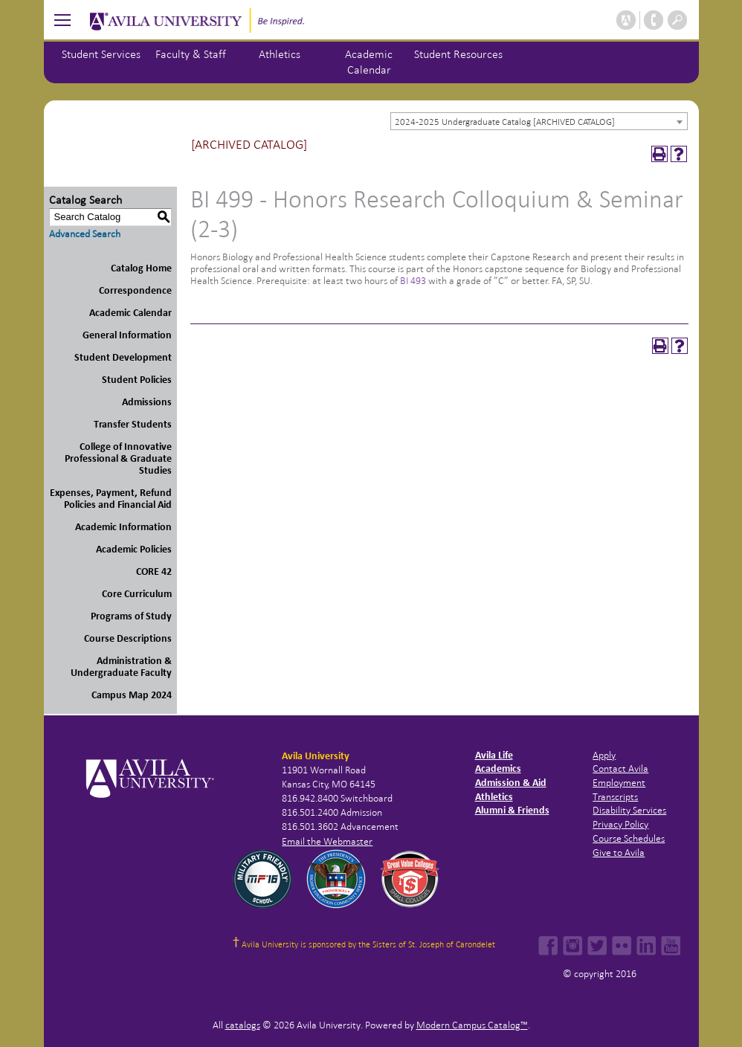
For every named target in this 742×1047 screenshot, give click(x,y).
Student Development (123, 357)
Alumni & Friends (512, 810)
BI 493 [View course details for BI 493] (413, 280)
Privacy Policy (620, 824)
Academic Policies (134, 549)
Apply (604, 755)
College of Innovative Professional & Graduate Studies (118, 458)
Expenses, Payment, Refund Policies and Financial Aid (111, 498)
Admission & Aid (510, 782)
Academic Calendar (130, 312)
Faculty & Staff (190, 54)
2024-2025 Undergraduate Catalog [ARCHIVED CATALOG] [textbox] (505, 122)
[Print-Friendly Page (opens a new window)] (659, 154)
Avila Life (494, 755)
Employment (619, 782)
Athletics (279, 54)
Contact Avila (620, 768)
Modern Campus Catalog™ (472, 1025)
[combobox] (539, 121)
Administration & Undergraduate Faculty (121, 666)
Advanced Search (84, 233)
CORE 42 (154, 571)
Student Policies (137, 379)
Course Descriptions (128, 638)
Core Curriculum (137, 593)
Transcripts (615, 796)
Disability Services (629, 810)
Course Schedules (629, 838)
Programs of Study (131, 616)
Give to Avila (619, 852)
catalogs (242, 1025)
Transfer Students (133, 424)
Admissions (147, 401)
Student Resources (458, 54)
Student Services (101, 54)
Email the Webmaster (327, 841)
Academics (498, 768)
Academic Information (123, 526)
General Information (127, 335)
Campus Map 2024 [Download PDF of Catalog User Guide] (131, 694)
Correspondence (135, 290)
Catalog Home (141, 268)
